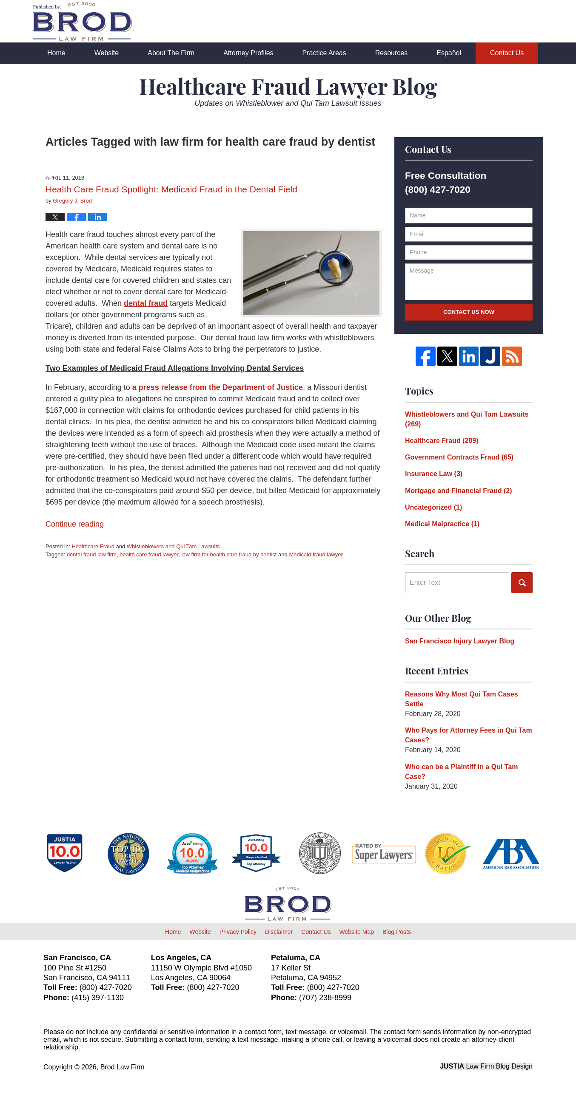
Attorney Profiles (248, 52)
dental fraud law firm (92, 554)
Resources (391, 52)
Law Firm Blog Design (486, 1066)
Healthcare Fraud (92, 546)
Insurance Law (433, 473)
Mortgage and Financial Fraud (458, 490)
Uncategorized (433, 507)
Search (522, 582)
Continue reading (75, 524)
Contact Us (507, 52)
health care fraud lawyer (149, 554)
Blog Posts (396, 931)
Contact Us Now (468, 312)
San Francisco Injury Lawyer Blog (459, 641)
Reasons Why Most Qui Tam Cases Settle (461, 699)
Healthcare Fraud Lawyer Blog (82, 21)
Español (448, 52)
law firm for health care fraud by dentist (229, 554)
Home (56, 52)
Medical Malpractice (442, 523)
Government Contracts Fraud (459, 457)
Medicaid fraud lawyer (315, 554)
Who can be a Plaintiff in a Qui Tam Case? (461, 771)
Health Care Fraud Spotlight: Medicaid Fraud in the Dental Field (171, 189)
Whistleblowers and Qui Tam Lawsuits (173, 546)
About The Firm (171, 52)
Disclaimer (279, 931)
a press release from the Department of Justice (217, 387)
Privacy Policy (238, 931)
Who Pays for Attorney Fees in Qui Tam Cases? (468, 735)
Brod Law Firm (122, 1067)
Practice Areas (324, 52)
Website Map (356, 931)
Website (106, 52)
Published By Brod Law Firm (496, 22)
